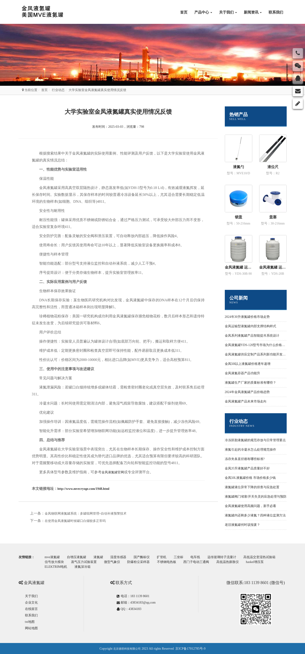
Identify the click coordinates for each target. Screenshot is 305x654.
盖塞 (273, 217)
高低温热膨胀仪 (230, 561)
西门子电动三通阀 (199, 561)
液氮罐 (99, 557)
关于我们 (228, 12)
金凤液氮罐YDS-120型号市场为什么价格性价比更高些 (263, 345)
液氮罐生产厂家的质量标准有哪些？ (250, 382)
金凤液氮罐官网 (113, 472)
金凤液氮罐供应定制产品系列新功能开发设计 (257, 354)
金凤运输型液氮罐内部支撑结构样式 (250, 326)
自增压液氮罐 (77, 557)
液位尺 (272, 167)
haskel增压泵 (258, 561)
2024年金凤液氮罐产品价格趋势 (247, 392)
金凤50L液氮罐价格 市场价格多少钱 (250, 477)
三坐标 (181, 557)
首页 (183, 12)
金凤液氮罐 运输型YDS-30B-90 (238, 267)
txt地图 (30, 621)
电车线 (198, 557)
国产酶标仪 (144, 557)
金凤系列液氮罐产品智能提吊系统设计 (252, 335)
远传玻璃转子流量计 (225, 557)
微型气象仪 (113, 561)
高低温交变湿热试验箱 (264, 557)
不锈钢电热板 (168, 561)
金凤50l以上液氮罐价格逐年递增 (248, 364)
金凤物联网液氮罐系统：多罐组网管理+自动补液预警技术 (86, 513)
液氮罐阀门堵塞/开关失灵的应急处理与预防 (256, 496)
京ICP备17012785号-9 (190, 648)
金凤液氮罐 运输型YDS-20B (273, 267)
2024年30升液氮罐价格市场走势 (247, 317)
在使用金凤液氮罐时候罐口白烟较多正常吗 (75, 521)
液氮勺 (238, 167)
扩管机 (164, 557)
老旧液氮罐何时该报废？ (242, 525)
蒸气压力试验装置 (84, 561)
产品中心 (203, 12)
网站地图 (31, 627)
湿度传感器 (120, 557)
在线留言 (31, 608)
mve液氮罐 (52, 557)
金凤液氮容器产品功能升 (242, 373)
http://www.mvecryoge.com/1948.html (84, 488)
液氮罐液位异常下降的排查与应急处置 (252, 487)
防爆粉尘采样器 (140, 561)
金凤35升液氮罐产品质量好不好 (247, 468)
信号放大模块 (54, 561)
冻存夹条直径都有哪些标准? (245, 459)
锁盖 (238, 217)
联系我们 (276, 12)
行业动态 (58, 90)
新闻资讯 (253, 12)
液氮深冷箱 (83, 566)
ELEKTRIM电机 (56, 566)
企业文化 (31, 602)
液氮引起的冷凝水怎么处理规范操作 (250, 449)
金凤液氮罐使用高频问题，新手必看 (250, 506)
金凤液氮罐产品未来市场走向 (246, 401)
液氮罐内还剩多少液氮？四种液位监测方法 (255, 515)
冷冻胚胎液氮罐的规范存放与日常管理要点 (255, 440)
